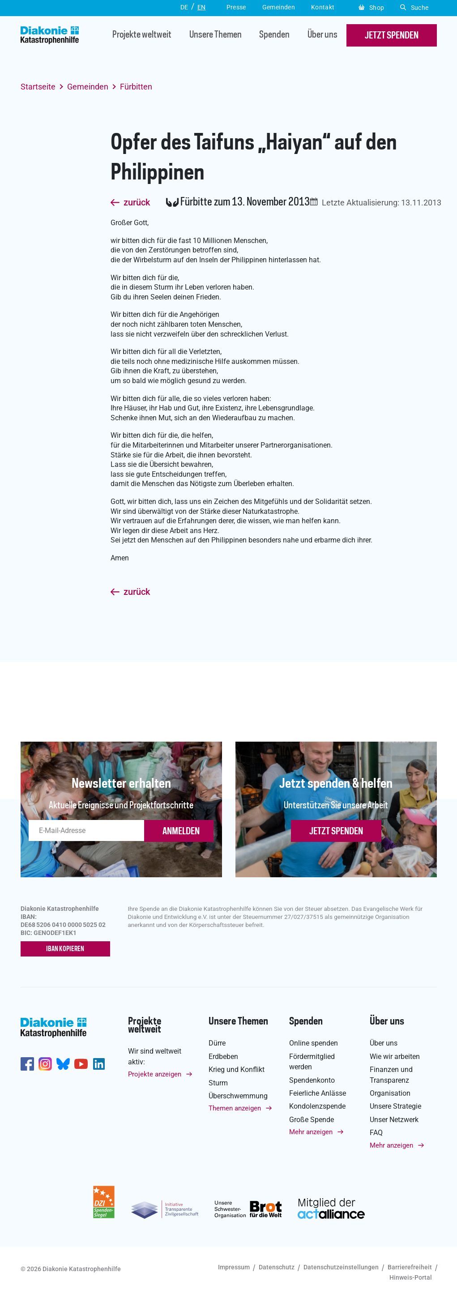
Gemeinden (87, 86)
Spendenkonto (312, 1080)
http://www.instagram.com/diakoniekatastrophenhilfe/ (45, 1064)
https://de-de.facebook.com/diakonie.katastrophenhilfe (27, 1064)
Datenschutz (277, 1267)
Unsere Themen (215, 35)
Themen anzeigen (235, 1108)
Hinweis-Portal (410, 1277)
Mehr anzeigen (311, 1132)
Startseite (38, 86)
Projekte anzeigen (154, 1074)
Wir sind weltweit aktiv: (154, 1056)
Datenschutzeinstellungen (341, 1267)
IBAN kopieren (65, 949)
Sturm (218, 1083)
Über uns (322, 35)
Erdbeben (223, 1056)
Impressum (234, 1267)
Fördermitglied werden (312, 1061)
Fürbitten (136, 86)
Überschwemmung (238, 1096)
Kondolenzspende (317, 1106)
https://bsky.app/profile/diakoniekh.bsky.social (63, 1064)
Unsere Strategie (395, 1106)
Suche (414, 7)
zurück (137, 203)
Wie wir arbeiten (395, 1056)
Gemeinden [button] (278, 7)
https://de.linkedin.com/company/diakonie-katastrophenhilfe (99, 1064)
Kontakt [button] (323, 7)
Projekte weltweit (141, 35)
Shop (371, 7)
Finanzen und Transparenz (391, 1074)
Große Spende (311, 1119)
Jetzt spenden (336, 831)
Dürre (217, 1043)
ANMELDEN (181, 831)
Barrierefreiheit (410, 1267)
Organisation (390, 1093)
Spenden (274, 35)
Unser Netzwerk (394, 1119)
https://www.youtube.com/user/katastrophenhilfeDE (81, 1064)
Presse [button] (236, 7)
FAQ (376, 1132)
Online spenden (313, 1043)
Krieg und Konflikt (237, 1069)
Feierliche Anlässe (317, 1093)
